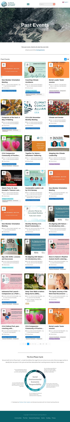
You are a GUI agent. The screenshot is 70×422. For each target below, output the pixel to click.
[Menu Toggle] (28, 4)
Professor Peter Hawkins (24, 402)
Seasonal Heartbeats (34, 418)
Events (43, 418)
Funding (48, 418)
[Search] (54, 4)
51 (43, 344)
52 (46, 344)
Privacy (54, 418)
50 (40, 344)
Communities (18, 418)
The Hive (25, 418)
